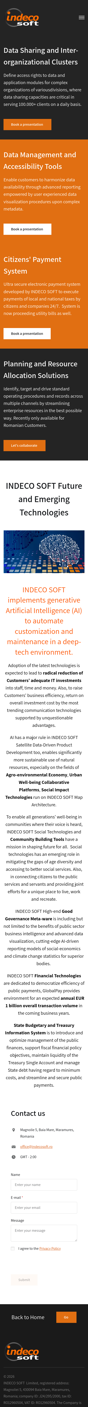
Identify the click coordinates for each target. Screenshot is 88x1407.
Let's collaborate (24, 445)
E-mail (16, 1197)
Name (15, 1174)
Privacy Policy (50, 1248)
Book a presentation (27, 124)
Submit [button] (24, 1279)
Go (66, 1317)
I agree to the (39, 1248)
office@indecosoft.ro (36, 1146)
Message (17, 1220)
